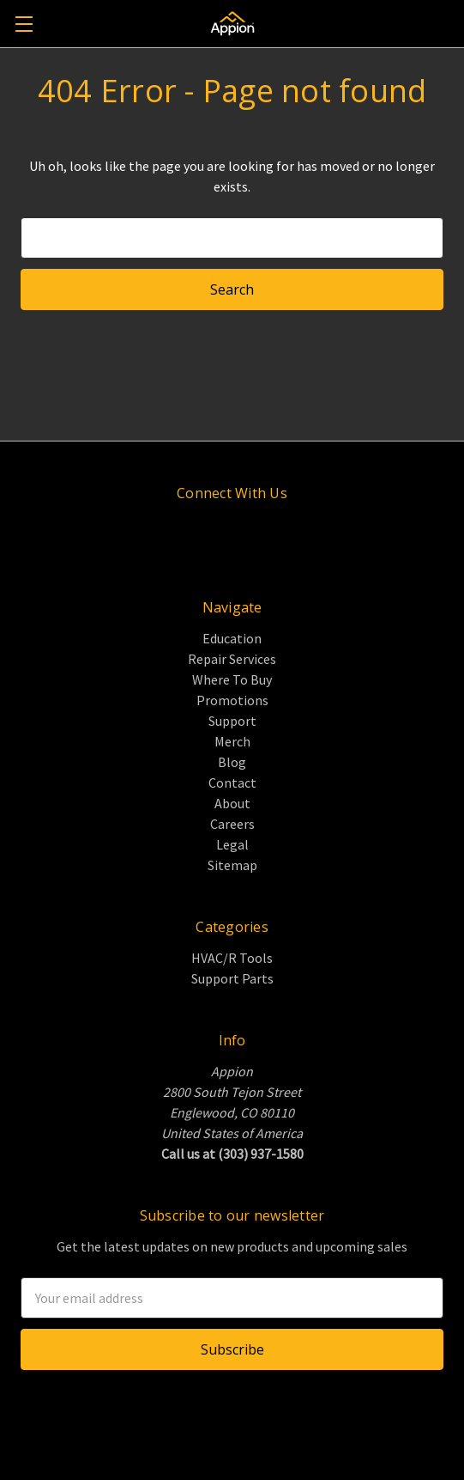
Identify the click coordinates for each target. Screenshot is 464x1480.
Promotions (232, 700)
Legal (232, 844)
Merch (232, 741)
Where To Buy (232, 679)
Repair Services (232, 658)
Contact (232, 782)
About (232, 803)
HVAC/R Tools (232, 957)
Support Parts (232, 978)
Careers (232, 823)
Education (232, 638)
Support (232, 720)
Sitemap (232, 865)
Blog (232, 761)
